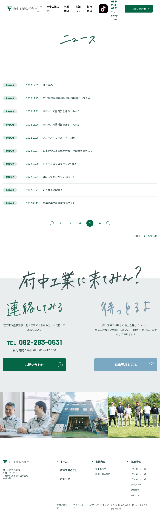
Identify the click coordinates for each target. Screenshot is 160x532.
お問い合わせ (138, 8)
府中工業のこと (53, 9)
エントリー (136, 494)
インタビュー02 (138, 474)
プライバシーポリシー (99, 506)
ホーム (39, 9)
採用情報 (89, 9)
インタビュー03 (138, 479)
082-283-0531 (40, 342)
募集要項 (135, 489)
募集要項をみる (134, 364)
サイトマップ (78, 506)
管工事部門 (100, 469)
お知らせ (78, 9)
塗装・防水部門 (102, 474)
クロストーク (137, 484)
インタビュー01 (138, 469)
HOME (138, 235)
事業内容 (66, 9)
